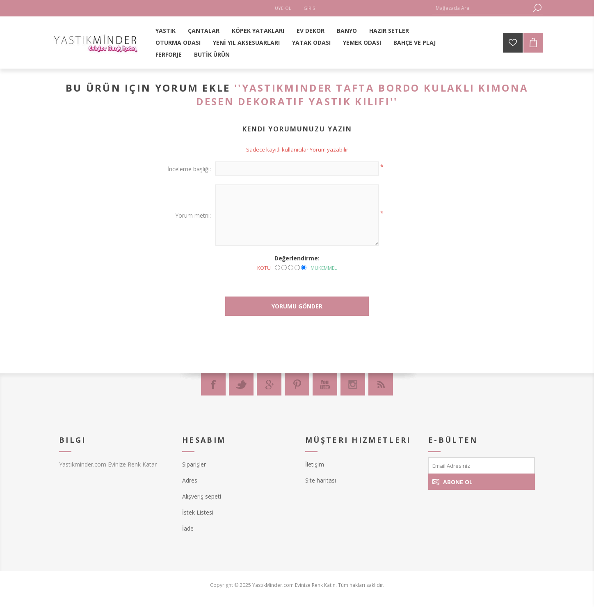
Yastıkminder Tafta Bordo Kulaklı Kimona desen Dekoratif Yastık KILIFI (362, 94)
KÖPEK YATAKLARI (258, 30)
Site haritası (320, 480)
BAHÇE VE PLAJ (414, 42)
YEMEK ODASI (362, 42)
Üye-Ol (283, 8)
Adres (189, 480)
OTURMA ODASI (178, 42)
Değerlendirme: (297, 258)
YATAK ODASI (311, 42)
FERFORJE (168, 54)
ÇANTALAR (203, 30)
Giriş (309, 8)
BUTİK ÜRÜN (212, 54)
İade (188, 528)
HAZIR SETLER (389, 30)
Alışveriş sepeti (201, 496)
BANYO (347, 30)
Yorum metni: (193, 215)
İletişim (314, 464)
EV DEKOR (310, 30)
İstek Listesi (197, 512)
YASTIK (165, 30)
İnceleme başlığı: (189, 169)
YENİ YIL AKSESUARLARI (246, 42)
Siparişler (194, 464)
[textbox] (481, 8)
